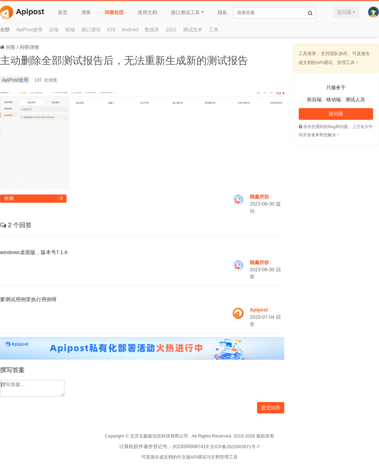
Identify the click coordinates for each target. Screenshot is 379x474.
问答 (11, 47)
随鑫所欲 (259, 196)
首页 (63, 12)
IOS (111, 29)
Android (130, 29)
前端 (70, 29)
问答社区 (114, 12)
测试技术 (192, 29)
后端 (54, 29)
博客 (86, 12)
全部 (5, 29)
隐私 (222, 12)
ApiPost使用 (29, 29)
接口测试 (91, 29)
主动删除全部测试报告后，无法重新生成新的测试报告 (124, 60)
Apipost (259, 310)
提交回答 (270, 407)
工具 (213, 29)
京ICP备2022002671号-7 (235, 446)
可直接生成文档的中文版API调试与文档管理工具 (189, 457)
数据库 (152, 29)
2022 (171, 29)
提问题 (344, 12)
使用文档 (147, 12)
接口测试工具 (185, 12)
